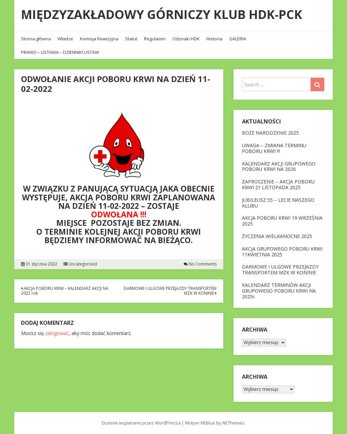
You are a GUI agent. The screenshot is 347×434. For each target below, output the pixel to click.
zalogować (57, 333)
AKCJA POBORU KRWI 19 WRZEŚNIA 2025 (282, 221)
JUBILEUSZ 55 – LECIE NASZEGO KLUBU (278, 203)
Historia (214, 39)
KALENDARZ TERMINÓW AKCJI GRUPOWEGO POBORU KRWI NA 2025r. (279, 291)
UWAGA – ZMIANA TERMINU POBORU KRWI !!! (274, 148)
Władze (65, 39)
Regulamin (155, 39)
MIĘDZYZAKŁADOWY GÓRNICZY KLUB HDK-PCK (161, 14)
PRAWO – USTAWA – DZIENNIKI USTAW (60, 52)
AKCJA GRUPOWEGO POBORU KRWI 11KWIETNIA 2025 (282, 251)
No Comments (203, 264)
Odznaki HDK (186, 39)
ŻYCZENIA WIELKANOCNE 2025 (277, 236)
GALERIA (237, 39)
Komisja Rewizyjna (99, 39)
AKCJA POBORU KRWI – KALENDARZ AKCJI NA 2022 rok (64, 290)
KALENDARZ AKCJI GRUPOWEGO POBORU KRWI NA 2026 (278, 166)
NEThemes (233, 423)
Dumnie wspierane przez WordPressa (141, 423)
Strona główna (36, 39)
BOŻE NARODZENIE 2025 (270, 133)
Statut (131, 39)
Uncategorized (82, 264)
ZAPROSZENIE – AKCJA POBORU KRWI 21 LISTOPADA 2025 (278, 184)
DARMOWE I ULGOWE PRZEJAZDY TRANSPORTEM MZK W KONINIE (170, 290)
